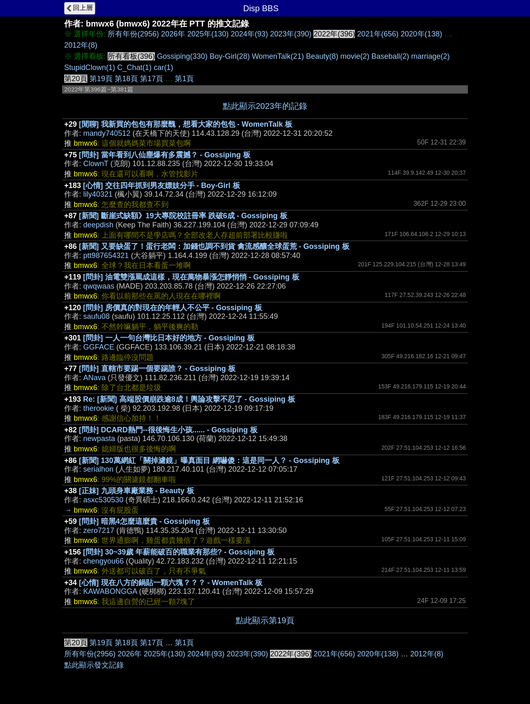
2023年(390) (290, 34)
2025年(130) (208, 34)
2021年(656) (377, 34)
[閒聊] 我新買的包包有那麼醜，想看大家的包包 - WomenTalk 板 (185, 124)
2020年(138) (421, 34)
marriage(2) (430, 56)
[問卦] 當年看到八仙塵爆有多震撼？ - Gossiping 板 (165, 155)
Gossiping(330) (182, 56)
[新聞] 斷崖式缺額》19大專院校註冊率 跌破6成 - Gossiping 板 (183, 216)
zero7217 (98, 530)
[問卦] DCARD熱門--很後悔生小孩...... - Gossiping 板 (168, 430)
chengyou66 (103, 561)
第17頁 (151, 79)
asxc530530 (103, 500)
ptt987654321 (106, 255)
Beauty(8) (322, 56)
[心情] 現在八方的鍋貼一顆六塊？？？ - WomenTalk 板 (171, 583)
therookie (98, 408)
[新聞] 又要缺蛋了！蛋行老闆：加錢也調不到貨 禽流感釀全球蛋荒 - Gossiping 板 (214, 246)
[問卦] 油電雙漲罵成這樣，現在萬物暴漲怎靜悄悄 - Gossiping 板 (191, 277)
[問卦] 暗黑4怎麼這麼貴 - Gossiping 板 (144, 521)
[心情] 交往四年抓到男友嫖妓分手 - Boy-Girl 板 (161, 185)
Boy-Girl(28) (230, 56)
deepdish (98, 225)
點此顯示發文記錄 (94, 665)
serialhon (98, 469)
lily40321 (98, 194)
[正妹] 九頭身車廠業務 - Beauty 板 (136, 491)
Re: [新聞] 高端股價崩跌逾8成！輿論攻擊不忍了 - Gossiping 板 (189, 399)
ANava (94, 378)
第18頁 (126, 79)
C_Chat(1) (134, 67)
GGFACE (98, 347)
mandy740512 (106, 133)
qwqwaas (98, 286)
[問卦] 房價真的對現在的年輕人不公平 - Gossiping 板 (172, 308)
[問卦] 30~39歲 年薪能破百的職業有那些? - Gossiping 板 (179, 552)
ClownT (95, 163)
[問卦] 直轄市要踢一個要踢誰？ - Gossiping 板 (157, 368)
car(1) (163, 67)
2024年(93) (249, 34)
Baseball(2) (390, 56)
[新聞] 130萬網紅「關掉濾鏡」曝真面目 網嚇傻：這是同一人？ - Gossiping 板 (209, 460)
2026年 (173, 34)
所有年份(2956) (133, 34)
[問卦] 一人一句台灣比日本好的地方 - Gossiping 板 (169, 338)
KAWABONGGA (110, 591)
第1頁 (184, 79)
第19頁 (101, 79)
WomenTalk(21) (278, 56)
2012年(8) (80, 45)
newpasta (99, 438)
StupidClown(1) (89, 67)
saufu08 (96, 316)
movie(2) (354, 56)
